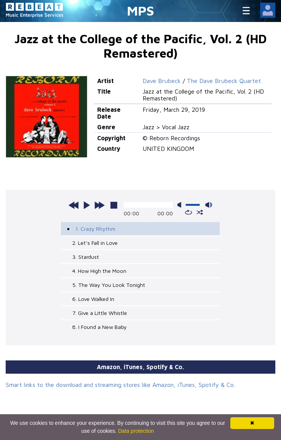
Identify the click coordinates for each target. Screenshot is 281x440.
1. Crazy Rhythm (95, 228)
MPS (140, 10)
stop (114, 205)
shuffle (200, 212)
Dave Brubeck (162, 80)
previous (73, 205)
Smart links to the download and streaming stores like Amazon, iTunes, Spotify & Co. (120, 384)
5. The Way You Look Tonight (108, 285)
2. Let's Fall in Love (95, 243)
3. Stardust (85, 257)
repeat (188, 212)
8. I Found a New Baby (99, 327)
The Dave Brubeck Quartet (224, 80)
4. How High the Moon (99, 271)
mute (180, 205)
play (86, 205)
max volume (208, 205)
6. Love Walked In (93, 299)
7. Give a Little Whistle (99, 313)
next (99, 205)
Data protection (136, 431)
